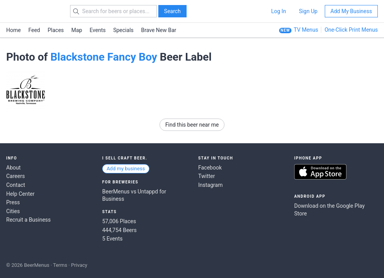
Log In (278, 11)
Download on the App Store (320, 172)
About (13, 167)
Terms (60, 265)
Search (172, 11)
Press (13, 202)
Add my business (125, 168)
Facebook (210, 167)
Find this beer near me (192, 125)
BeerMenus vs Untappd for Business (134, 195)
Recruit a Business (28, 220)
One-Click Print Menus (351, 30)
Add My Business (351, 11)
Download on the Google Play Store (329, 210)
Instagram (210, 185)
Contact (15, 185)
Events (98, 30)
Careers (15, 176)
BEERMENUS (33, 11)
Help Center (20, 194)
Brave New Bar (159, 30)
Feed (34, 30)
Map (76, 30)
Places (56, 30)
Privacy (79, 265)
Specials (123, 30)
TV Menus (306, 30)
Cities (13, 211)
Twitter (206, 176)
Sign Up (308, 11)
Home (13, 30)
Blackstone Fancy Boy (103, 57)
